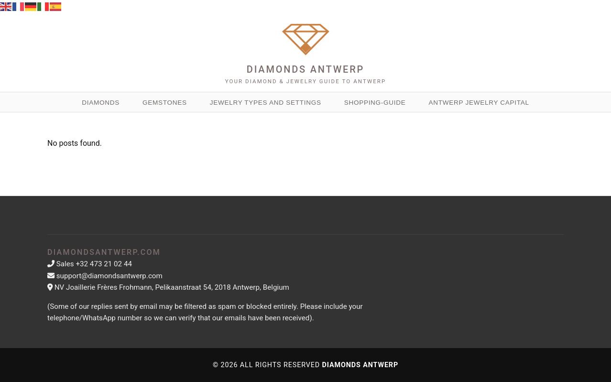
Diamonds (101, 102)
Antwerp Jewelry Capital (479, 102)
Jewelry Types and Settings (265, 102)
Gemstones (164, 102)
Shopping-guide (375, 102)
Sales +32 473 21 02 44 (94, 264)
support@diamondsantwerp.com (109, 276)
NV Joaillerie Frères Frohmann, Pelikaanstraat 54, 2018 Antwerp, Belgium (172, 287)
